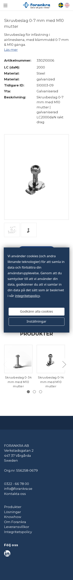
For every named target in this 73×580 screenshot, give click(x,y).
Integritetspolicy (18, 532)
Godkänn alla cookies (36, 311)
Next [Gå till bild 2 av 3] (64, 364)
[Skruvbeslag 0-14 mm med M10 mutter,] (51, 359)
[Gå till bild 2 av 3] (34, 391)
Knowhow (12, 517)
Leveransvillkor (16, 527)
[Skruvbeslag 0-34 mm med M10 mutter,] (18, 359)
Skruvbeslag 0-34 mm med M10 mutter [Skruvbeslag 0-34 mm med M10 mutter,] (18, 382)
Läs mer (11, 50)
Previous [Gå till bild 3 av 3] (5, 364)
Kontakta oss (15, 494)
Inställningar (36, 321)
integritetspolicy (27, 295)
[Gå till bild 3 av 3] (40, 391)
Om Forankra (15, 522)
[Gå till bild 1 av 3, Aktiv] (28, 391)
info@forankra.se (18, 489)
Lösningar (12, 512)
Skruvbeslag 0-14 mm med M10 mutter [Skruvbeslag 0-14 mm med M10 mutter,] (51, 382)
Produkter (12, 507)
